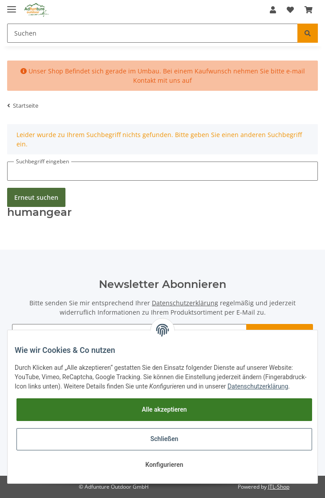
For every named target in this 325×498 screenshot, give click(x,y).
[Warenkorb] (308, 10)
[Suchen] (152, 33)
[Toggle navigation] (11, 5)
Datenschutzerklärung (185, 303)
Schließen (164, 438)
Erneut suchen (36, 197)
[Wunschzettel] (290, 10)
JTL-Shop (278, 486)
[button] (272, 10)
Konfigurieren (164, 464)
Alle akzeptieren (164, 409)
